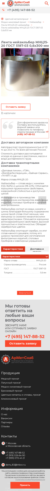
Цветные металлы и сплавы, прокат (21, 395)
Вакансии (6, 418)
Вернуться (25, 293)
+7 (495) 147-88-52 (21, 10)
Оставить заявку (16, 107)
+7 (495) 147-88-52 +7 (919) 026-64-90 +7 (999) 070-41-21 (15, 455)
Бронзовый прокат (11, 391)
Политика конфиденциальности (30, 479)
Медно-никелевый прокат (16, 387)
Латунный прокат (11, 382)
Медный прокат (10, 378)
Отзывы (5, 426)
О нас (4, 414)
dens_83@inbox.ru (16, 465)
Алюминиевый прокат (14, 399)
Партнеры (6, 422)
